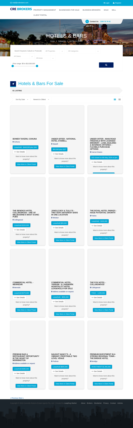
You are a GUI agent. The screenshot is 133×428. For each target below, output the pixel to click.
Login (106, 3)
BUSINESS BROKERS (91, 10)
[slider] (12, 66)
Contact (113, 403)
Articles (120, 403)
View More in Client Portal (26, 164)
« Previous (14, 398)
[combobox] (54, 50)
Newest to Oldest (41, 99)
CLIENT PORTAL (40, 15)
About (83, 403)
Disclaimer (98, 403)
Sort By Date (22, 99)
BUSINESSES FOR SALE (69, 10)
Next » (21, 398)
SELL (114, 10)
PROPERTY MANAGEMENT (44, 10)
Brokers (89, 403)
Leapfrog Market (70, 403)
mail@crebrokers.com (19, 3)
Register (117, 3)
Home (52, 41)
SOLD (106, 10)
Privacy (106, 403)
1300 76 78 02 (105, 21)
